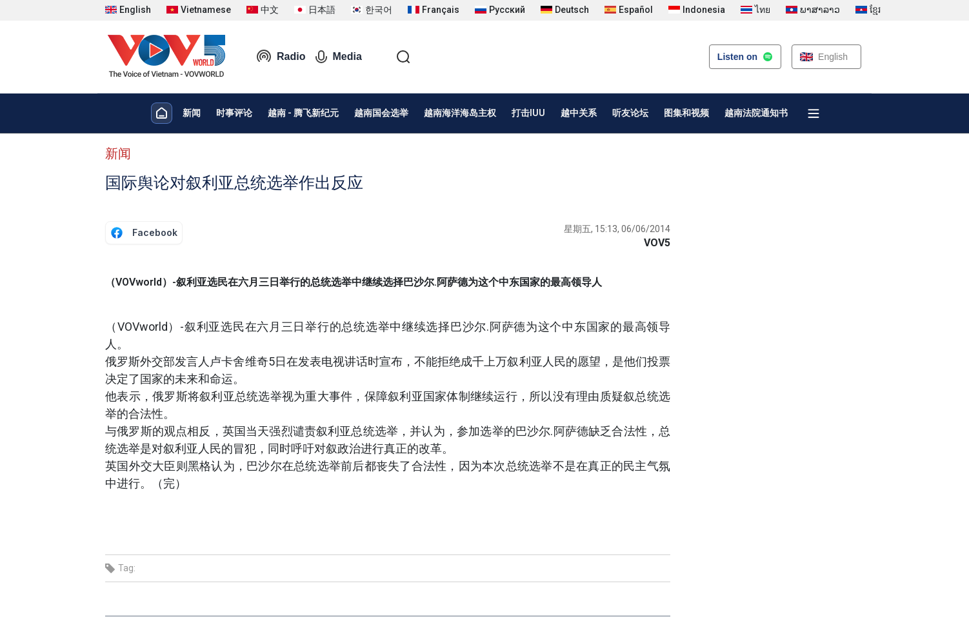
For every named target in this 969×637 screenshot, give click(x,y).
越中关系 (579, 113)
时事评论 (234, 113)
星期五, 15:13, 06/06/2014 (617, 229)
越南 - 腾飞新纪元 (303, 113)
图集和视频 (686, 113)
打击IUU (528, 113)
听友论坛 (630, 113)
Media (338, 56)
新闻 (192, 113)
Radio (280, 56)
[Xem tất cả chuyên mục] (813, 113)
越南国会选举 (381, 113)
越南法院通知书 (756, 113)
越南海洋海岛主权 (460, 113)
